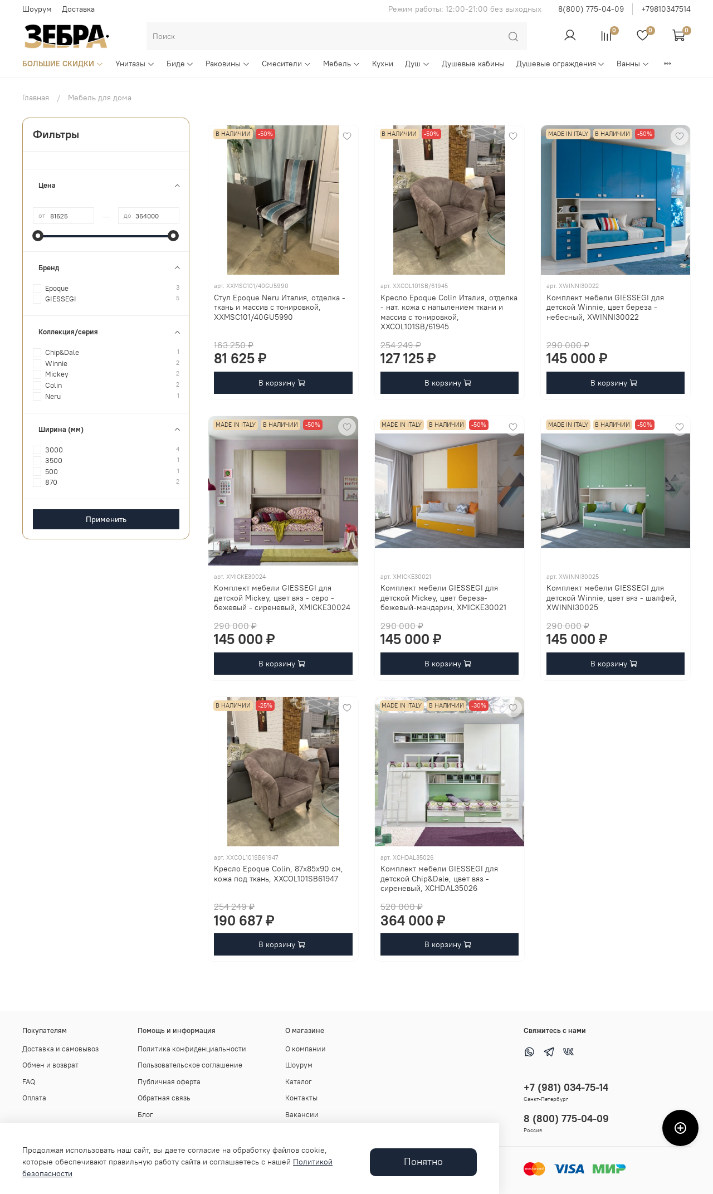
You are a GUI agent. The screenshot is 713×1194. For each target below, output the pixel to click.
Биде (180, 64)
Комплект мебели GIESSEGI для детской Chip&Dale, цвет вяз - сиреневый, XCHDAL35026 (439, 878)
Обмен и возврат (50, 1065)
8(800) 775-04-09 (591, 9)
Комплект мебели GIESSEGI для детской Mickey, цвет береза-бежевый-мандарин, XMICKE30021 (443, 597)
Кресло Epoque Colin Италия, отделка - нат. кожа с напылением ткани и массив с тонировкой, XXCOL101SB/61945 (448, 312)
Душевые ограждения (560, 64)
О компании (305, 1049)
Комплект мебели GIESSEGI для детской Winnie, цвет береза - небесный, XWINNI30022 (605, 307)
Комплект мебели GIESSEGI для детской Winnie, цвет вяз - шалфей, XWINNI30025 (611, 597)
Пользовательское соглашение (190, 1065)
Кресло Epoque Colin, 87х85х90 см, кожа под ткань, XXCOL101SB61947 (278, 874)
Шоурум (37, 9)
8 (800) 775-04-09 (566, 1118)
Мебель (341, 64)
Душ (417, 64)
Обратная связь (164, 1098)
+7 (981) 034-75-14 (566, 1087)
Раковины (228, 64)
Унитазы (135, 64)
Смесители (286, 64)
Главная (35, 97)
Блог (145, 1114)
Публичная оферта (169, 1082)
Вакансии (302, 1114)
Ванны (633, 64)
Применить (106, 519)
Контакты (301, 1098)
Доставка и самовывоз (60, 1049)
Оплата (34, 1098)
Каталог (298, 1082)
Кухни (382, 64)
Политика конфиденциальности (192, 1049)
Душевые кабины (473, 64)
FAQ (28, 1082)
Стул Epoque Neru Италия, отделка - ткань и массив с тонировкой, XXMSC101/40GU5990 (279, 307)
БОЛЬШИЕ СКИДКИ (63, 64)
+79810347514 (666, 9)
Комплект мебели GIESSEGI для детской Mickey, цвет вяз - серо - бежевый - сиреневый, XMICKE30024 (282, 597)
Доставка (78, 9)
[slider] (38, 235)
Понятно (423, 1162)
